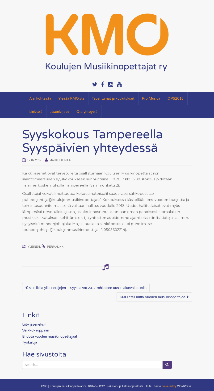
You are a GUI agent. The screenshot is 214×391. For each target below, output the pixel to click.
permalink (55, 246)
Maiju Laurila (60, 160)
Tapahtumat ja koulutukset (113, 98)
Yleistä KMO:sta (71, 98)
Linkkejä (35, 112)
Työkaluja (29, 342)
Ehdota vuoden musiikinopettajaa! (49, 336)
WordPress (184, 386)
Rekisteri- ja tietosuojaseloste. (125, 386)
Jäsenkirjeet (59, 112)
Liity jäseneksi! (34, 324)
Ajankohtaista (40, 98)
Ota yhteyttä (86, 112)
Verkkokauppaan (35, 330)
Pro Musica (151, 98)
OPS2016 (176, 98)
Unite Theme (153, 386)
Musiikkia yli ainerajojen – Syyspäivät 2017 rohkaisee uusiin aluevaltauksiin (86, 288)
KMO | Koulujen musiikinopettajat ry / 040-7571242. (73, 386)
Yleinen (34, 246)
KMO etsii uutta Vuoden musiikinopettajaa (154, 297)
